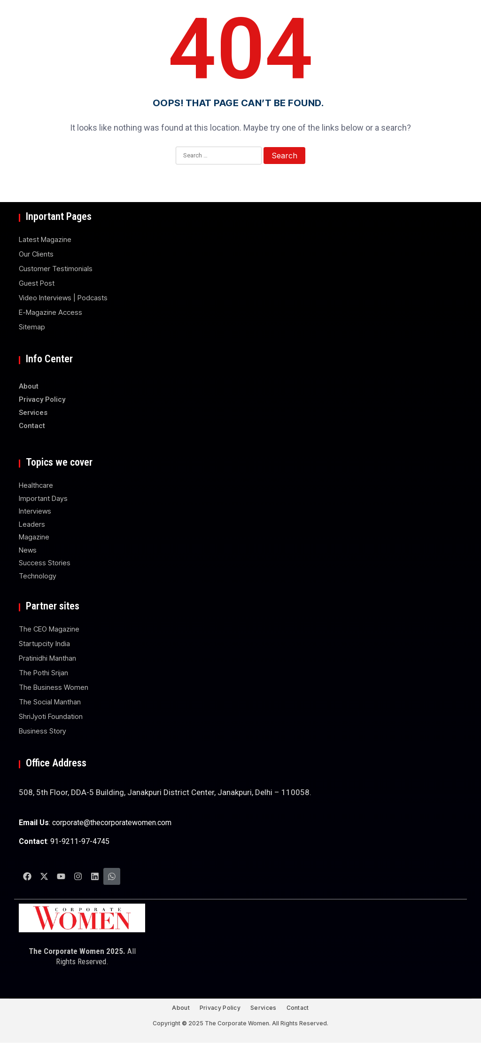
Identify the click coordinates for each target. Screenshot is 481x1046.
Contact (32, 426)
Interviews (35, 511)
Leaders (32, 524)
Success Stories (44, 562)
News (28, 550)
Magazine (34, 536)
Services (33, 412)
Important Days (43, 498)
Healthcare (36, 485)
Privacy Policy (42, 399)
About (29, 386)
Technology (37, 575)
